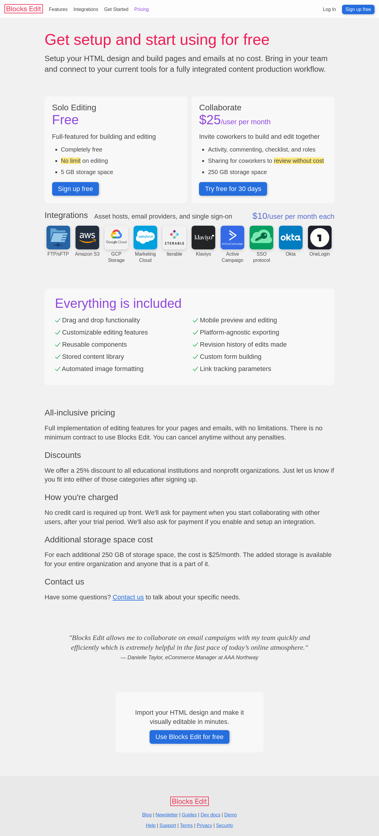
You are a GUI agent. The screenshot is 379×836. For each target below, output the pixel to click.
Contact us (128, 597)
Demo (230, 814)
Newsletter (166, 814)
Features (58, 9)
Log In (329, 9)
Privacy (204, 825)
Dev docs (211, 814)
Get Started (116, 9)
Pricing (141, 9)
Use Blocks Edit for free (189, 737)
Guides (189, 814)
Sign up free (358, 9)
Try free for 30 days (233, 188)
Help (151, 825)
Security (224, 825)
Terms (186, 825)
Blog (147, 814)
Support (167, 825)
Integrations (85, 9)
